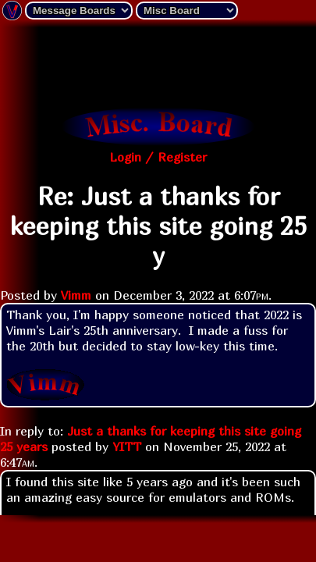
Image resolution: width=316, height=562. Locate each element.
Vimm (76, 295)
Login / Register (158, 157)
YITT (126, 446)
